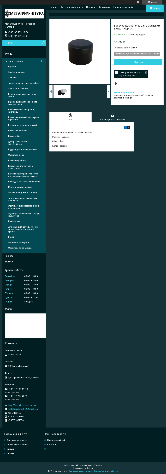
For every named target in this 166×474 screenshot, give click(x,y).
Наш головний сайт (56, 440)
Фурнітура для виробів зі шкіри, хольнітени (24, 214)
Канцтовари (14, 221)
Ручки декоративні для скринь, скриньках (23, 118)
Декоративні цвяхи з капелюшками (18, 142)
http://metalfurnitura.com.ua (22, 405)
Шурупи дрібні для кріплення (22, 149)
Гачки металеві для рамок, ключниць (21, 110)
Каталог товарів (70, 7)
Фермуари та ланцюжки (20, 248)
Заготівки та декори (18, 88)
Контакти (104, 7)
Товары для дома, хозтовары (22, 192)
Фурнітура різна (16, 155)
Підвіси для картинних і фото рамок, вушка (22, 102)
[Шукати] (43, 43)
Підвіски (12, 66)
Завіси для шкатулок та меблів (23, 83)
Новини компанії (123, 7)
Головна (52, 7)
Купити (138, 62)
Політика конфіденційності (106, 471)
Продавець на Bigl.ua (83, 468)
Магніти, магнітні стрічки (20, 187)
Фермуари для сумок (18, 242)
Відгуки (9, 261)
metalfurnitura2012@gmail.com (23, 409)
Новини (10, 453)
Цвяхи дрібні (14, 136)
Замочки (12, 77)
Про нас (90, 7)
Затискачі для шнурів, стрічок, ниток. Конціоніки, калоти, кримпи (23, 229)
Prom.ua (98, 465)
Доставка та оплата (17, 440)
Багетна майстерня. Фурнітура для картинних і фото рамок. (23, 174)
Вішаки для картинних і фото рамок (22, 95)
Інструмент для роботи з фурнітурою (20, 167)
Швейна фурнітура (17, 160)
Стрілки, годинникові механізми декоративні (23, 206)
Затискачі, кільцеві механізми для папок (22, 199)
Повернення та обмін (17, 444)
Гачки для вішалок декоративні (24, 181)
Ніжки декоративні (17, 130)
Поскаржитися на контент (80, 471)
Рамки (11, 237)
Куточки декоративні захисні (22, 125)
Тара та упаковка (16, 72)
